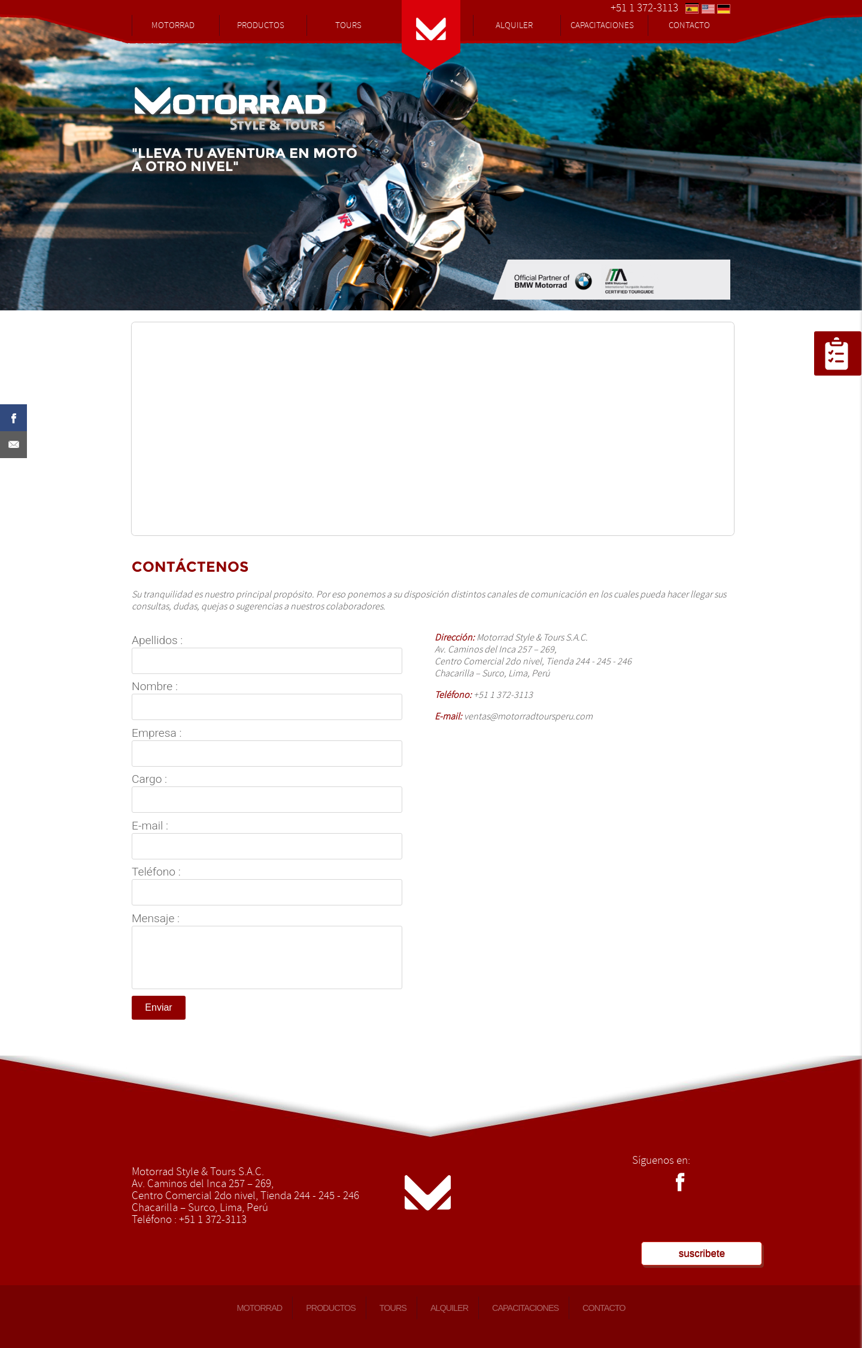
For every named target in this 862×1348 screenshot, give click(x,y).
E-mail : (150, 826)
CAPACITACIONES (602, 25)
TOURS (348, 25)
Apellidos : (157, 640)
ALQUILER (514, 25)
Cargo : (149, 779)
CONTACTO (689, 25)
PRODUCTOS (260, 25)
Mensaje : (156, 919)
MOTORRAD (173, 25)
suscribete (702, 1253)
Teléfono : (156, 872)
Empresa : (156, 733)
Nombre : (155, 687)
